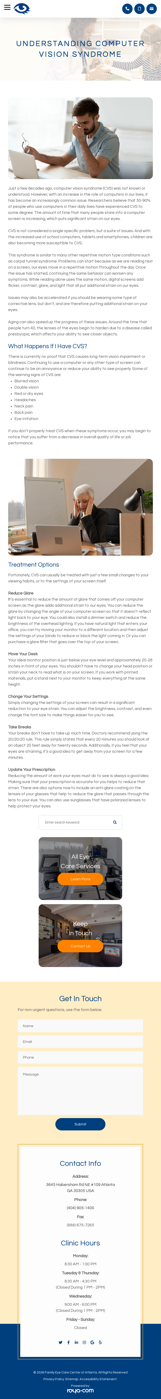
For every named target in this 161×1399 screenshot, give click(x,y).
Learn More (80, 879)
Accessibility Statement (98, 1379)
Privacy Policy (53, 1379)
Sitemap (71, 1379)
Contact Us (80, 946)
